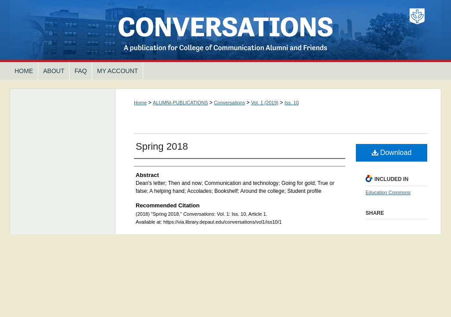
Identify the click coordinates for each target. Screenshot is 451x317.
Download (392, 152)
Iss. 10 (292, 102)
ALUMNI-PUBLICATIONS (180, 102)
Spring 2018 (162, 146)
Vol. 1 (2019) (264, 102)
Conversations (225, 31)
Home (140, 102)
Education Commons (388, 192)
